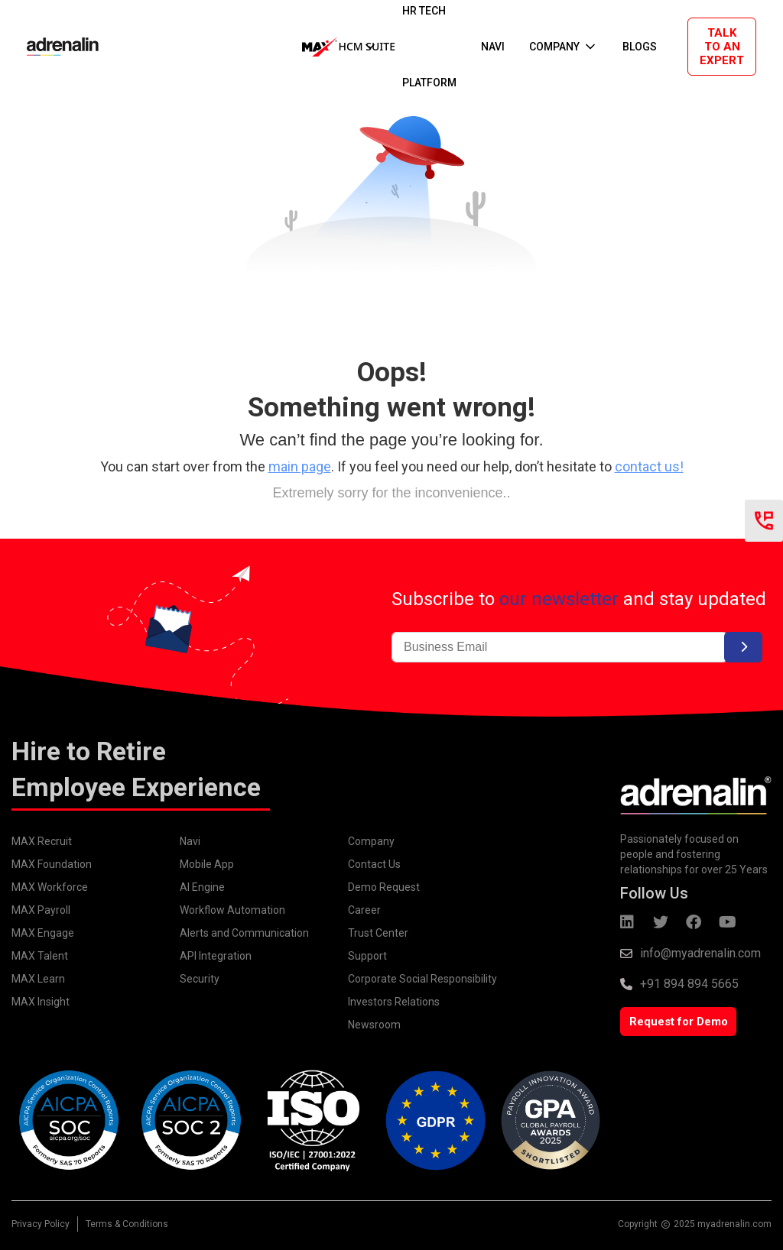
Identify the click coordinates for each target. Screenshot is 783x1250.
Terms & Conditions (127, 1224)
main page (299, 466)
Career (364, 910)
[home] (47, 46)
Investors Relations (394, 1002)
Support (367, 956)
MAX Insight (40, 1002)
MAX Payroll (40, 910)
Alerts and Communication (244, 933)
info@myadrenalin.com (700, 953)
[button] (340, 47)
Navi (190, 841)
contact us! (649, 466)
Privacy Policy (40, 1224)
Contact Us (374, 864)
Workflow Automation (232, 910)
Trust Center (378, 933)
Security (199, 979)
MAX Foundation (51, 864)
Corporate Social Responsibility (422, 979)
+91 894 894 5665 (689, 983)
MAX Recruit (41, 841)
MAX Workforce (49, 887)
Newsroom (374, 1024)
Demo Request (384, 887)
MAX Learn (38, 979)
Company (371, 841)
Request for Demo (678, 1021)
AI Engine (202, 887)
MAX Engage (42, 933)
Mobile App (207, 864)
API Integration (216, 956)
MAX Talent (39, 956)
